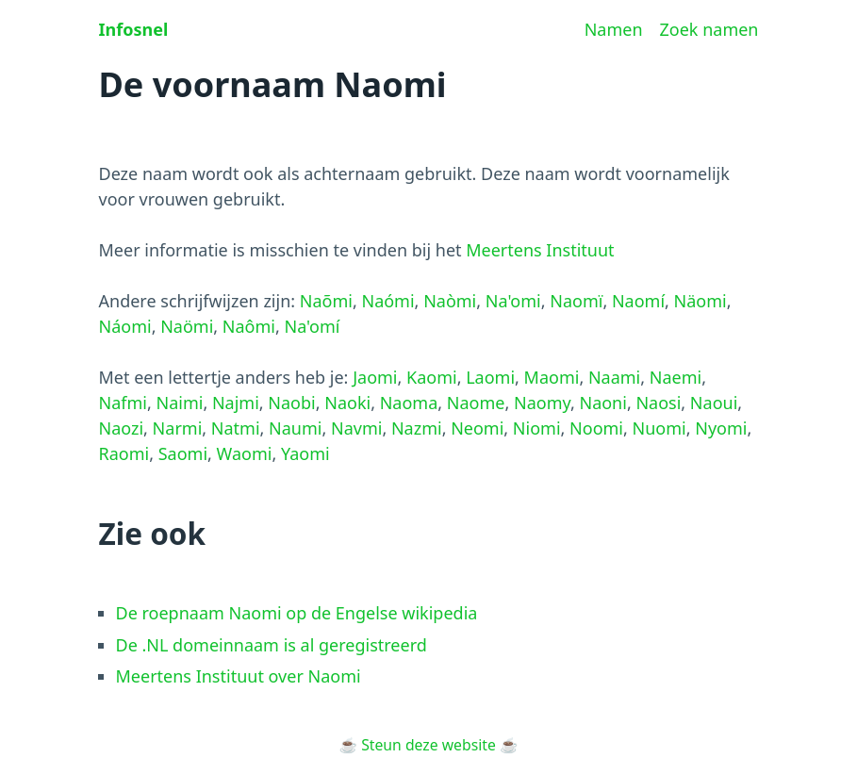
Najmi (235, 402)
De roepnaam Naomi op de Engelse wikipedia (297, 612)
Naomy (542, 402)
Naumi (295, 428)
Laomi (490, 377)
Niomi (537, 428)
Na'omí (312, 326)
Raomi (124, 453)
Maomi (552, 377)
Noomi (596, 428)
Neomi (477, 428)
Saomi (182, 453)
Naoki (347, 402)
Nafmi (123, 402)
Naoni (602, 402)
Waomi (244, 453)
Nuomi (659, 428)
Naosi (658, 402)
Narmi (178, 428)
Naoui (713, 402)
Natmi (235, 428)
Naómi (387, 300)
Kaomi (431, 377)
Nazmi (416, 428)
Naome (476, 402)
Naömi (186, 326)
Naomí (638, 300)
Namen (614, 29)
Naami (614, 377)
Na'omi (513, 300)
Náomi (125, 326)
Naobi (291, 402)
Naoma (409, 402)
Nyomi (721, 428)
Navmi (356, 428)
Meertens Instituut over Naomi (238, 676)
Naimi (179, 402)
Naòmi (449, 300)
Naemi (675, 377)
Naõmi (326, 300)
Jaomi (375, 377)
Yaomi (305, 453)
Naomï (576, 300)
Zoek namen (709, 29)
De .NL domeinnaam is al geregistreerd (271, 645)
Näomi (700, 300)
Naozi (121, 428)
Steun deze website (428, 744)
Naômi (248, 326)
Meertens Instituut (540, 250)
